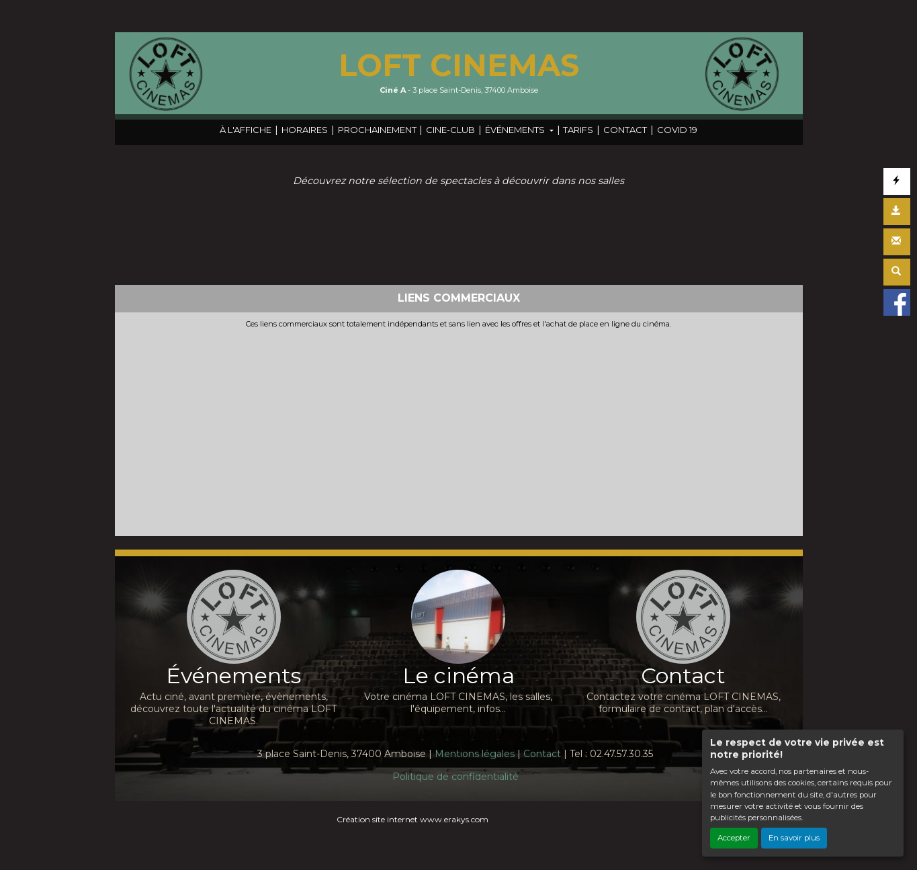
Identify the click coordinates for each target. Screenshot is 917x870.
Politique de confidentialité (455, 777)
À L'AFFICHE (245, 129)
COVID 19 (677, 129)
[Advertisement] (459, 429)
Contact (542, 754)
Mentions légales (475, 754)
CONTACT (625, 129)
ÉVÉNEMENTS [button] (516, 129)
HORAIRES (304, 129)
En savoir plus (794, 837)
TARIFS (578, 129)
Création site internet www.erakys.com (412, 819)
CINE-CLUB (450, 129)
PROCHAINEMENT (377, 129)
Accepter (733, 837)
